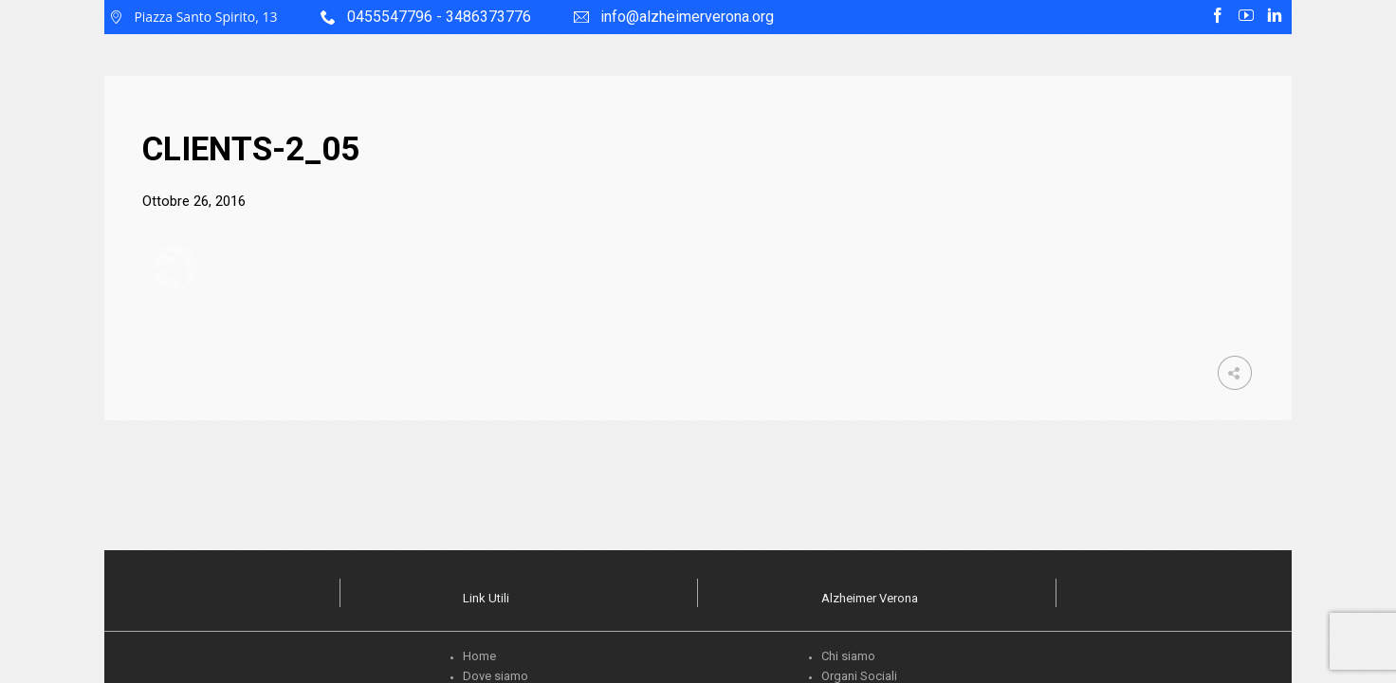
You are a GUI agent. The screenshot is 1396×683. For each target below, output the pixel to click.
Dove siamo (495, 676)
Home (479, 656)
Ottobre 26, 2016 (194, 201)
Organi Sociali (859, 676)
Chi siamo (848, 656)
